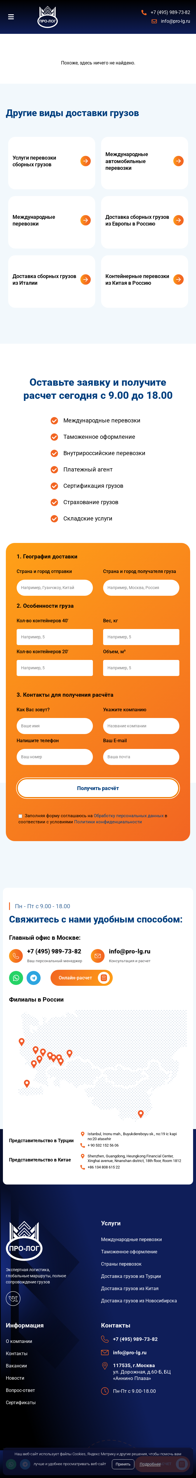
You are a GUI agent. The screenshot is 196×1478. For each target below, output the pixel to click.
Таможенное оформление (129, 1252)
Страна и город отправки (44, 571)
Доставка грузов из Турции (131, 1276)
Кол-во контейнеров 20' (42, 651)
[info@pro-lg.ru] (98, 956)
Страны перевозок (121, 1264)
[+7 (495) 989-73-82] (16, 956)
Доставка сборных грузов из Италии (44, 279)
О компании (19, 1341)
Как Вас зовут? (33, 709)
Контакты (16, 1353)
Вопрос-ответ (20, 1390)
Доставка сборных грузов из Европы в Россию (137, 220)
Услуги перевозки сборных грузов (34, 161)
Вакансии (16, 1366)
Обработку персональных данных (129, 815)
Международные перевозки (34, 220)
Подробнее (150, 1464)
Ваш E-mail (115, 740)
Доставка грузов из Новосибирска (139, 1301)
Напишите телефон (38, 740)
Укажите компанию (124, 709)
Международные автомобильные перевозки (126, 161)
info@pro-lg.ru (129, 951)
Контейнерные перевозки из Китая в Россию (137, 279)
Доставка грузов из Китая (130, 1288)
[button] (14, 17)
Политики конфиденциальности (108, 821)
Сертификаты (21, 1402)
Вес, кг (110, 621)
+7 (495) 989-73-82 (54, 951)
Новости (15, 1378)
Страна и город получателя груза (139, 571)
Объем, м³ (114, 651)
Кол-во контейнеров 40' (42, 621)
